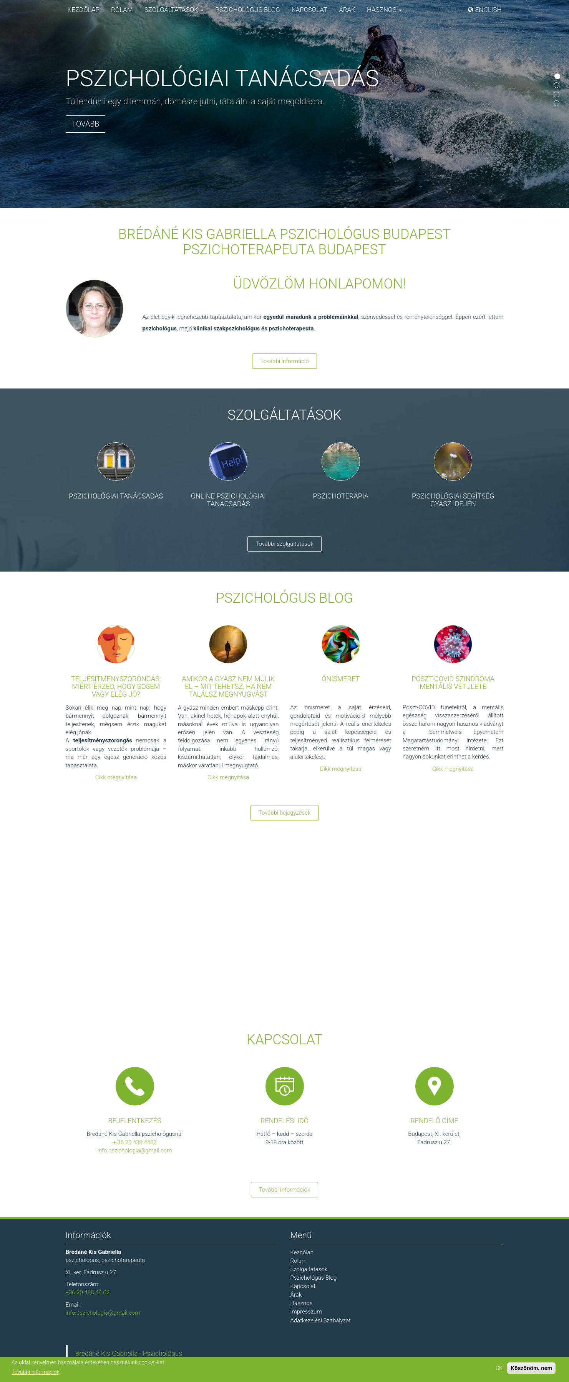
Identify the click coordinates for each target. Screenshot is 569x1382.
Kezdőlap (84, 9)
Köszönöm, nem (531, 1368)
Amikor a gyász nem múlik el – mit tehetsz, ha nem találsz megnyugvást (228, 686)
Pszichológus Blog (247, 9)
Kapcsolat (309, 9)
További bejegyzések (285, 812)
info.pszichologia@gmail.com (134, 1150)
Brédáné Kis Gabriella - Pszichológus (128, 1353)
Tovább (86, 124)
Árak (347, 9)
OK (499, 1368)
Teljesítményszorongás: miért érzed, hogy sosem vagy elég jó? (116, 686)
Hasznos (384, 9)
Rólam (122, 9)
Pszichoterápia (340, 496)
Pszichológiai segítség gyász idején (453, 500)
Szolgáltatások (174, 9)
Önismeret (341, 679)
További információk (284, 1189)
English (488, 9)
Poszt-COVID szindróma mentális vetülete (452, 682)
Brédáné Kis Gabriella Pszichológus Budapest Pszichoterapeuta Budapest (284, 242)
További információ (284, 361)
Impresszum (306, 1311)
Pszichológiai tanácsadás (116, 496)
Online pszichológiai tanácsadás (228, 500)
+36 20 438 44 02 (88, 1292)
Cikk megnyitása (116, 777)
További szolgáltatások (284, 543)
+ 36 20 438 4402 (135, 1142)
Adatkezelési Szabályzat (320, 1320)
